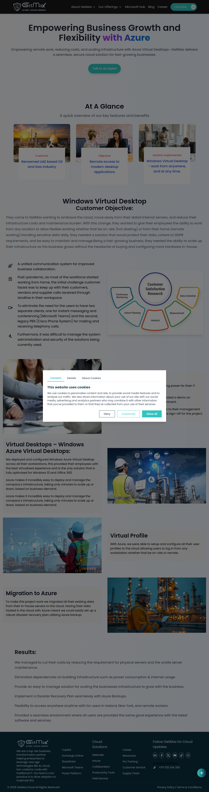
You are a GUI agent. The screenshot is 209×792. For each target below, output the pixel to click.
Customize (128, 414)
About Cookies (91, 378)
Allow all (151, 414)
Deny (107, 414)
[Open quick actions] (201, 773)
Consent (55, 378)
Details (71, 378)
